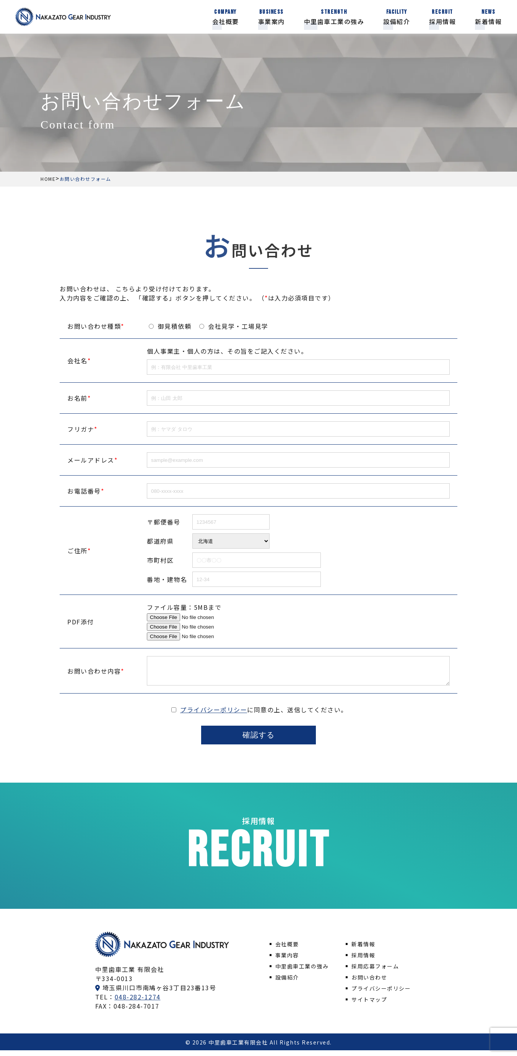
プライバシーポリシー (213, 715)
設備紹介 (287, 983)
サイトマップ (369, 1005)
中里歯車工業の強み (302, 972)
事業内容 (287, 961)
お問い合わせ (369, 983)
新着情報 (363, 950)
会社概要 (287, 950)
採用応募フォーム (375, 972)
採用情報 (363, 961)
